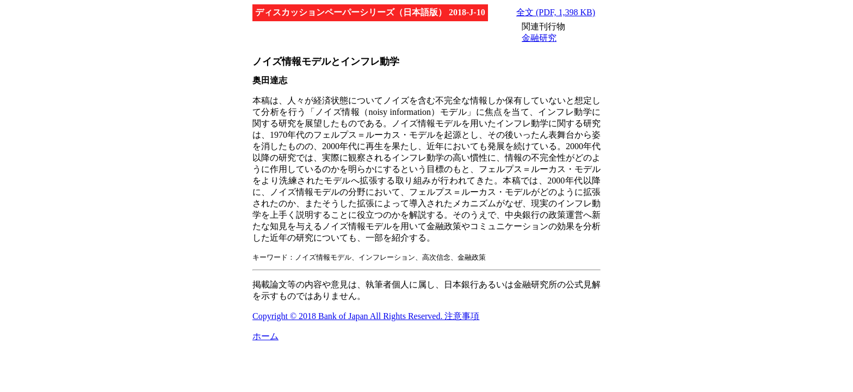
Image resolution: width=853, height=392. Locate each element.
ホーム (265, 336)
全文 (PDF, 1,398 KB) (555, 12)
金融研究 (539, 37)
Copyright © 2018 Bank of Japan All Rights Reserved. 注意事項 (365, 316)
